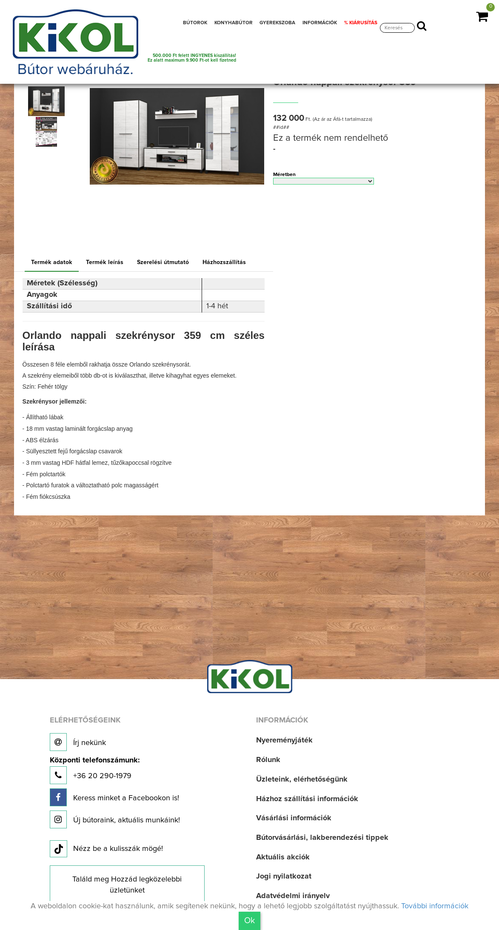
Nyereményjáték (284, 740)
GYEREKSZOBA (277, 22)
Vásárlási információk (293, 818)
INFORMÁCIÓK (319, 22)
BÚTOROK (195, 22)
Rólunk (268, 760)
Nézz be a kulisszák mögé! (106, 849)
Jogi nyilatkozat (283, 876)
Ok (249, 920)
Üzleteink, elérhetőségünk (302, 779)
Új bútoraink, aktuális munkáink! (115, 819)
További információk (434, 906)
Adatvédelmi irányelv (293, 896)
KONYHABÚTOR (233, 22)
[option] (48, 101)
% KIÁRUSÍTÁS (360, 22)
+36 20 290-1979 (95, 770)
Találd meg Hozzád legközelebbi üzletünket (127, 885)
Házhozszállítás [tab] (224, 262)
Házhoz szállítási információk (307, 799)
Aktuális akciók (283, 857)
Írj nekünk (78, 742)
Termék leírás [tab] (104, 262)
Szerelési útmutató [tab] (163, 262)
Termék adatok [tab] (51, 262)
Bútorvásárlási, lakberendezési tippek (322, 838)
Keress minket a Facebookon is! (114, 797)
